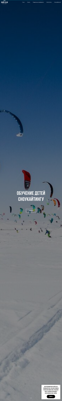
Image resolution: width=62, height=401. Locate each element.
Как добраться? (57, 2)
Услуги (28, 2)
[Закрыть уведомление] (59, 385)
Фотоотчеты (49, 2)
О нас (23, 2)
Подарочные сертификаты (38, 2)
